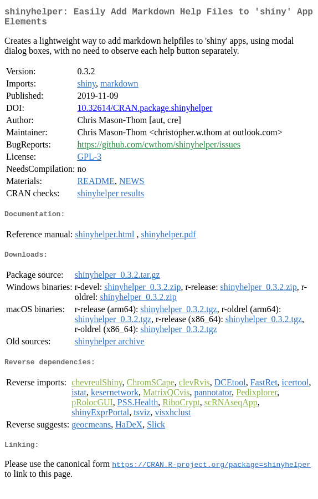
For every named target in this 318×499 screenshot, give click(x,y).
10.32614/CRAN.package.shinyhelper (144, 112)
